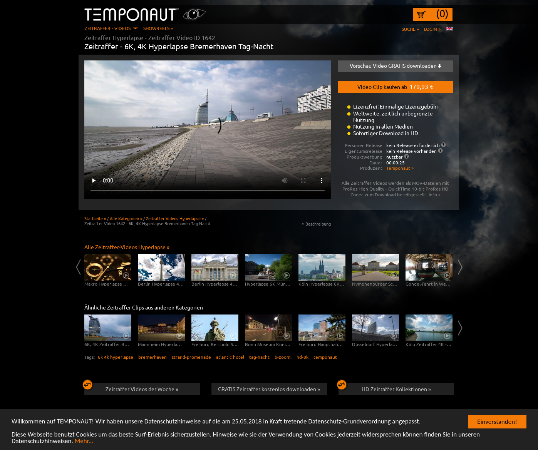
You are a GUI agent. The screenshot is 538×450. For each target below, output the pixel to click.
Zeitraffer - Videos (108, 28)
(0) (442, 13)
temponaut (325, 357)
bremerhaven (152, 357)
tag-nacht (259, 357)
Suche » (410, 29)
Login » (432, 29)
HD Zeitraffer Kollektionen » (385, 387)
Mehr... (84, 441)
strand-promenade (191, 357)
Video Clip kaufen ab (395, 86)
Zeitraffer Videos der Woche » (131, 387)
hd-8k (302, 357)
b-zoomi (283, 357)
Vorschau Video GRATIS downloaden (395, 65)
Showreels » (158, 28)
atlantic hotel (230, 357)
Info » (435, 194)
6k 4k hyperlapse (115, 357)
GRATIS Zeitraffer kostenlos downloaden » (269, 388)
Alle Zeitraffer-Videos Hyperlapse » (126, 246)
